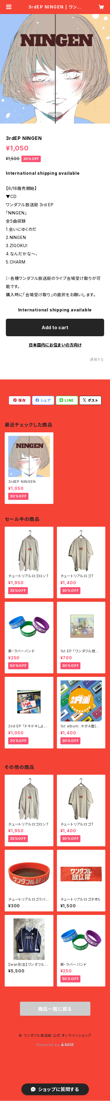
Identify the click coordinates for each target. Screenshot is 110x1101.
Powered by (55, 1045)
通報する (97, 359)
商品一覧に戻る (55, 1009)
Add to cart (55, 327)
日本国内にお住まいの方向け (55, 344)
